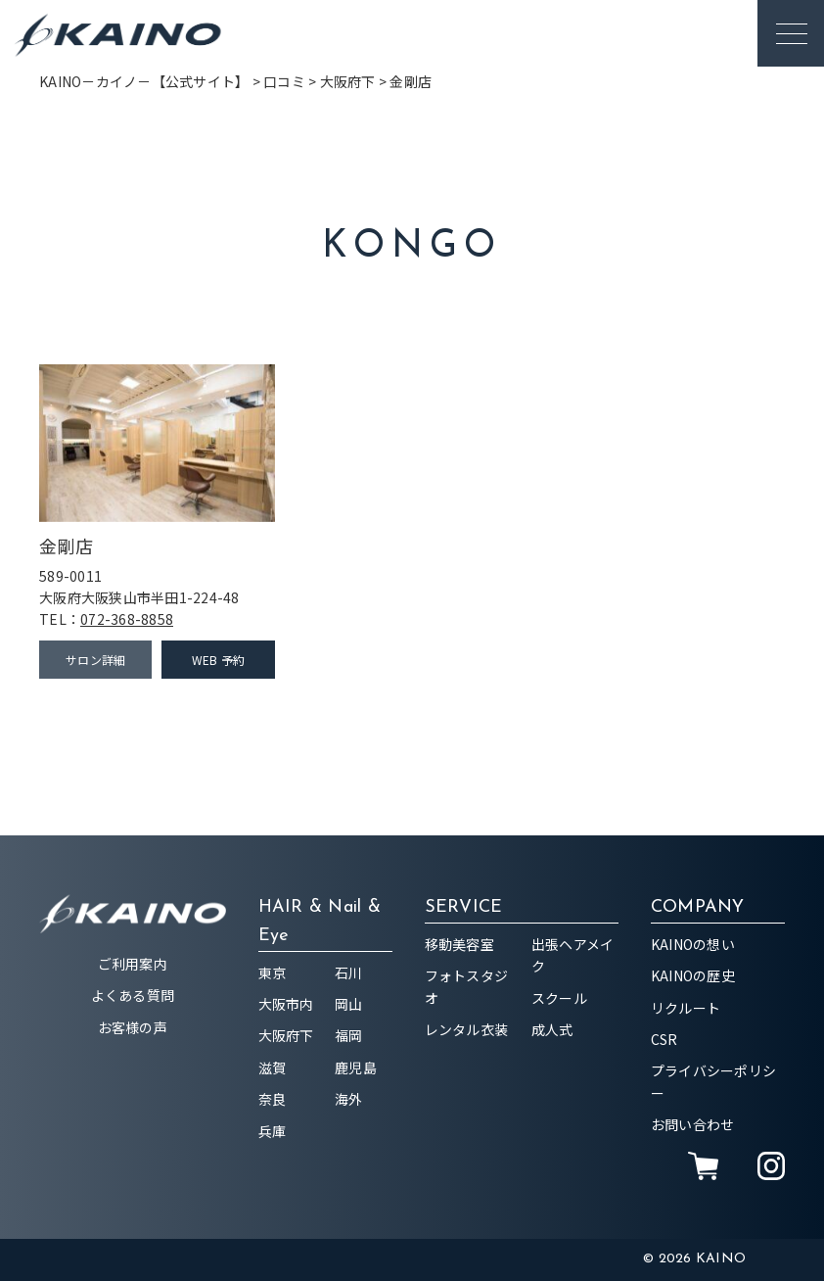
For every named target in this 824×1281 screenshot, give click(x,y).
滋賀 (272, 1067)
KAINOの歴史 (693, 975)
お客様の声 (132, 1027)
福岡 (349, 1035)
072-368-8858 (126, 619)
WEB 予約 (219, 659)
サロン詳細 (95, 659)
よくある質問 (133, 995)
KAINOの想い (693, 944)
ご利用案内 (132, 963)
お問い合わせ (693, 1124)
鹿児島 (356, 1067)
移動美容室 (459, 944)
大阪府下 (286, 1035)
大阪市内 (286, 1004)
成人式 (552, 1029)
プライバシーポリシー (713, 1081)
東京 (272, 972)
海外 (349, 1099)
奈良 (272, 1099)
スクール (559, 998)
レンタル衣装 (467, 1029)
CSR (664, 1039)
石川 (349, 972)
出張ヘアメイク (573, 954)
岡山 (349, 1004)
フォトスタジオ (467, 986)
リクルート (685, 1008)
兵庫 (272, 1131)
